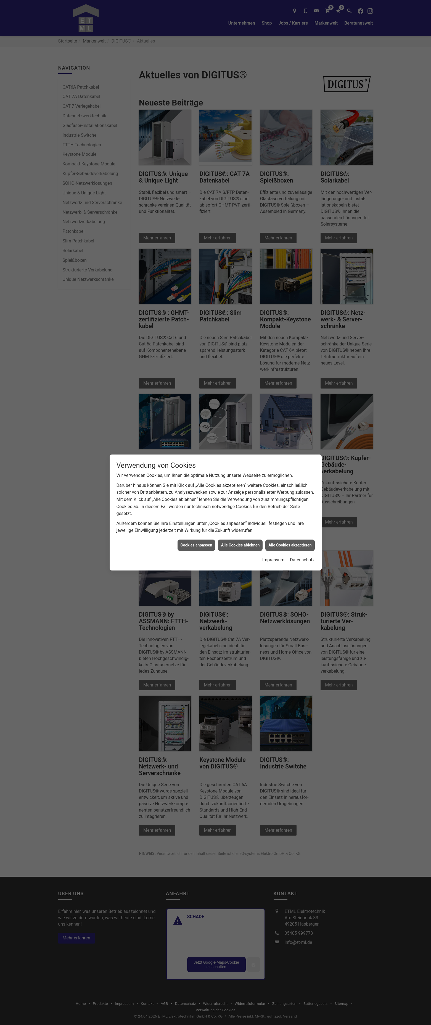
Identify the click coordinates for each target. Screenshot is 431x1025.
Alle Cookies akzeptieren (289, 545)
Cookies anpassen (196, 545)
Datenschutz (302, 559)
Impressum (273, 559)
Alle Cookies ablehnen (240, 545)
